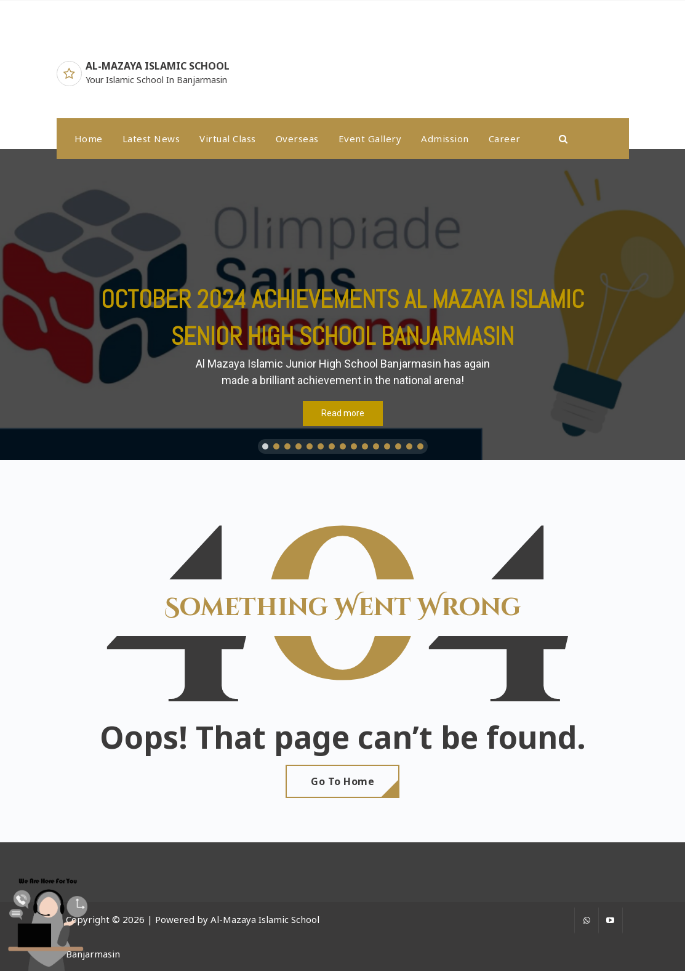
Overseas (297, 138)
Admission (445, 138)
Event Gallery (370, 138)
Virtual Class (227, 138)
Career (505, 138)
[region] (342, 304)
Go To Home (342, 781)
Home (88, 138)
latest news (151, 138)
